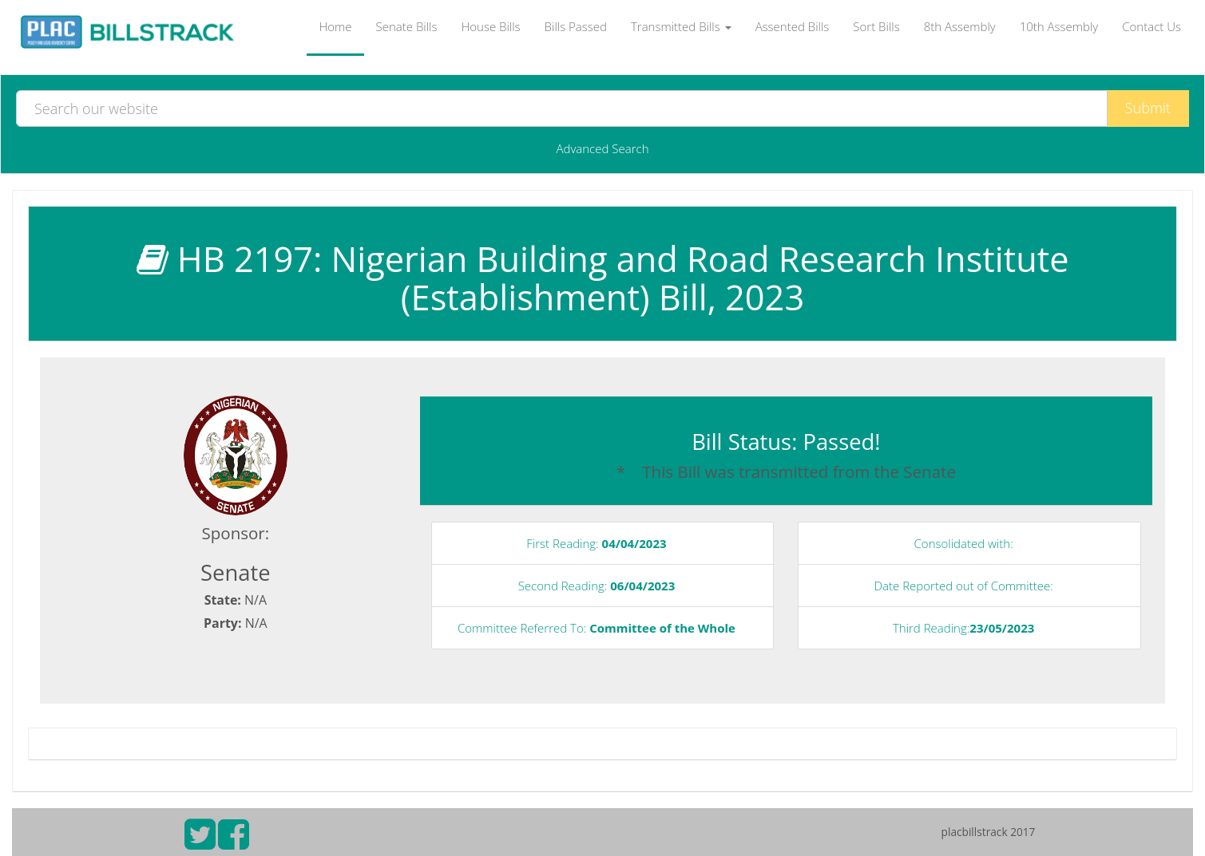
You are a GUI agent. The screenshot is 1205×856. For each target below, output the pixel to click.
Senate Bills (407, 26)
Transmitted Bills (681, 26)
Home (335, 26)
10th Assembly (1059, 26)
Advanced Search (602, 148)
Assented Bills (792, 26)
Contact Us (1151, 26)
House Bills (490, 26)
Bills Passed (576, 26)
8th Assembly (960, 26)
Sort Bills (876, 26)
